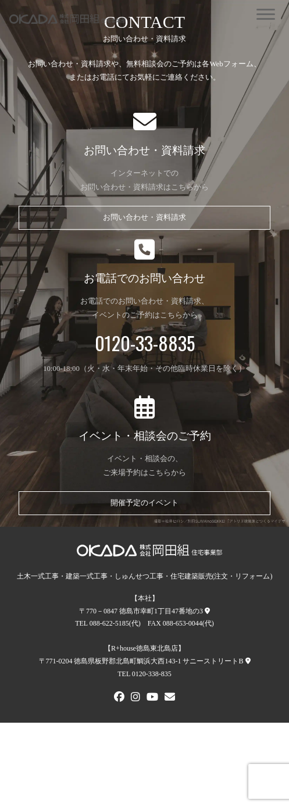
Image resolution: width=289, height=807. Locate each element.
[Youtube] (152, 698)
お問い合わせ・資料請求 (144, 217)
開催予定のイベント (144, 503)
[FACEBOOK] (119, 698)
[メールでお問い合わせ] (169, 698)
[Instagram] (135, 698)
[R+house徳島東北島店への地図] (248, 661)
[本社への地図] (207, 611)
